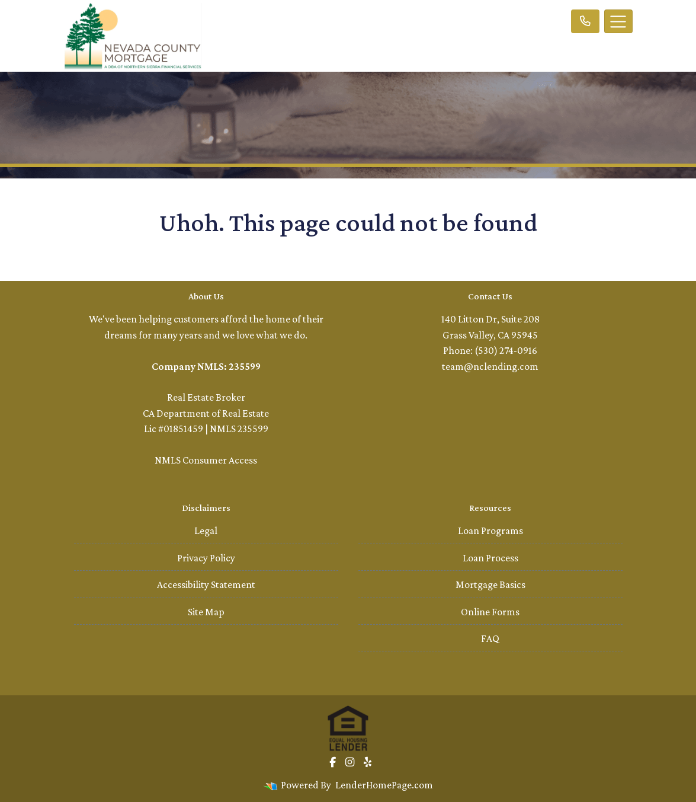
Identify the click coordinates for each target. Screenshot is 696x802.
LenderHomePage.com (384, 785)
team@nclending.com (490, 366)
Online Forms (490, 612)
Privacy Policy (206, 558)
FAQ (490, 638)
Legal (205, 530)
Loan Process (490, 558)
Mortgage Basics (490, 584)
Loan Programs (490, 530)
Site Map (206, 612)
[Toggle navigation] (618, 21)
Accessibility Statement (206, 584)
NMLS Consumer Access (206, 460)
